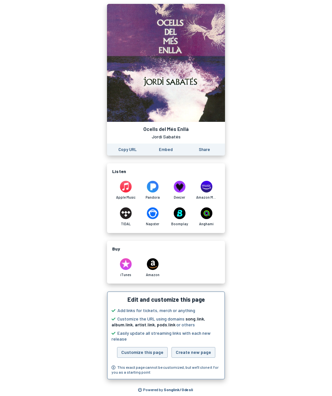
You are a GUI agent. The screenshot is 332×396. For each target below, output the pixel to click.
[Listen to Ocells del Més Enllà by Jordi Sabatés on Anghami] (206, 216)
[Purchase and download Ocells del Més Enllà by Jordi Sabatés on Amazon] (152, 267)
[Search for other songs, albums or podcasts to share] (165, 389)
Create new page (193, 352)
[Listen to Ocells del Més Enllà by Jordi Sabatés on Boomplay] (179, 216)
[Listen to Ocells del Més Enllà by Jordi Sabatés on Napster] (152, 216)
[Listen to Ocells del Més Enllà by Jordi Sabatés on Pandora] (152, 190)
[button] (166, 335)
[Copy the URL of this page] (127, 149)
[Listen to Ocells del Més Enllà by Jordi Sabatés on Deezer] (179, 190)
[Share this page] (204, 149)
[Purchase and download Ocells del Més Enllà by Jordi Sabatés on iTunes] (125, 267)
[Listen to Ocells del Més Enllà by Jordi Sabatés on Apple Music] (125, 190)
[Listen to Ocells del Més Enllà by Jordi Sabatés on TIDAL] (125, 216)
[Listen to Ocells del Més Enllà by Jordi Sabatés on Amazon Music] (206, 190)
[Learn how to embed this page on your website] (166, 149)
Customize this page (142, 352)
